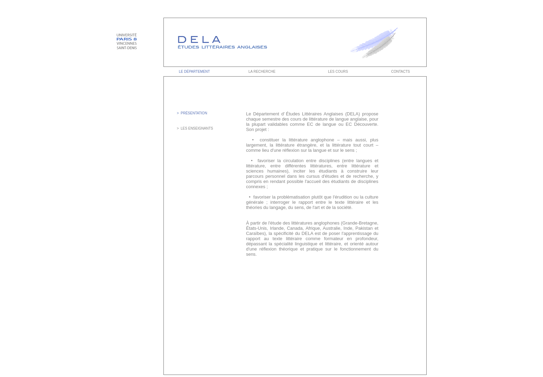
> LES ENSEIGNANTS (195, 128)
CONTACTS (401, 71)
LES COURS (338, 71)
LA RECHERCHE (262, 71)
